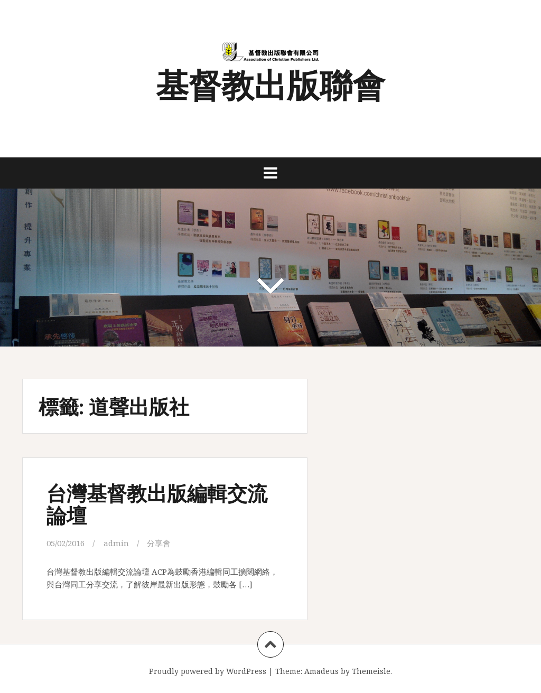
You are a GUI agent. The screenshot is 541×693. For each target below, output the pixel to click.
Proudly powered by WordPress (207, 671)
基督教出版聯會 (270, 84)
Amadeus (321, 671)
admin (116, 543)
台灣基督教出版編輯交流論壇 (156, 503)
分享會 (159, 543)
